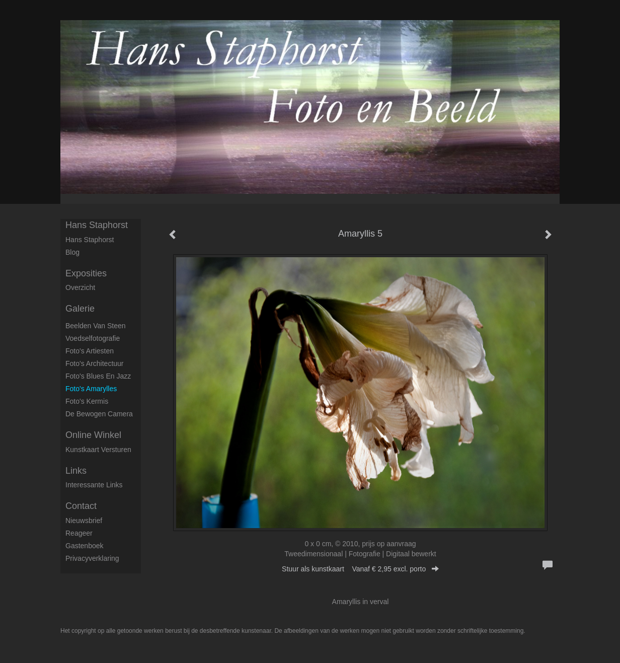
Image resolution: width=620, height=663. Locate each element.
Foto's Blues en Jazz (98, 376)
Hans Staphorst (96, 225)
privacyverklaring (92, 558)
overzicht (80, 287)
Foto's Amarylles (91, 389)
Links (76, 471)
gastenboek (84, 546)
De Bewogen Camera (99, 414)
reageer (79, 533)
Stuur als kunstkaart (360, 569)
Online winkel (93, 435)
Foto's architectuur (94, 363)
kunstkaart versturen (98, 450)
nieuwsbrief (83, 521)
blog (72, 252)
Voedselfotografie (92, 338)
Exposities (86, 273)
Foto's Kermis (86, 401)
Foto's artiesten (89, 351)
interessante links (94, 485)
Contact (81, 506)
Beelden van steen (95, 326)
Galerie (80, 309)
